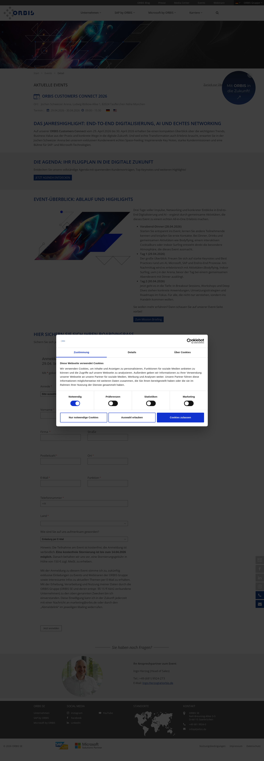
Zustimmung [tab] (81, 352)
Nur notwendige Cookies (83, 417)
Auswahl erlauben (132, 417)
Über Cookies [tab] (182, 352)
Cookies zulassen (180, 417)
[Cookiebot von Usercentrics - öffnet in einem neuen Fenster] (189, 341)
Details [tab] (132, 352)
